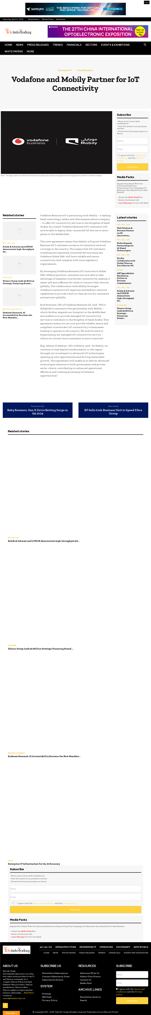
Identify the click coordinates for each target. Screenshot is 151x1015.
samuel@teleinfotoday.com (14, 997)
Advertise (60, 19)
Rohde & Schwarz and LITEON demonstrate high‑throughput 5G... (18, 249)
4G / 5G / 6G (9, 243)
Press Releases (38, 44)
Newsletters (33, 19)
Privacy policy (70, 902)
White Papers (14, 51)
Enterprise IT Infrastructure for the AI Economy (32, 863)
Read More (29, 992)
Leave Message (125, 203)
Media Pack (133, 197)
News (19, 44)
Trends (58, 44)
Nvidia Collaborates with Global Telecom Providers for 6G (125, 258)
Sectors (91, 44)
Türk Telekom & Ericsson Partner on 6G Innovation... (126, 230)
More (30, 51)
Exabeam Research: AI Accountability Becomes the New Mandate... (17, 315)
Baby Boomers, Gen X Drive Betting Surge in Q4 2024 (37, 411)
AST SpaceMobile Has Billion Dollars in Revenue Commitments (126, 272)
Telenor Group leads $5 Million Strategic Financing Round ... (18, 282)
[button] (145, 45)
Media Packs (48, 19)
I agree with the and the (131, 158)
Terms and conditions (43, 902)
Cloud (120, 266)
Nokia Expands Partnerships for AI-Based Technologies (125, 243)
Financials (74, 44)
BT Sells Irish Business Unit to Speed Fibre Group (113, 411)
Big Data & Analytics (13, 309)
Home (8, 44)
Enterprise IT (65, 70)
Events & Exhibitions (115, 44)
